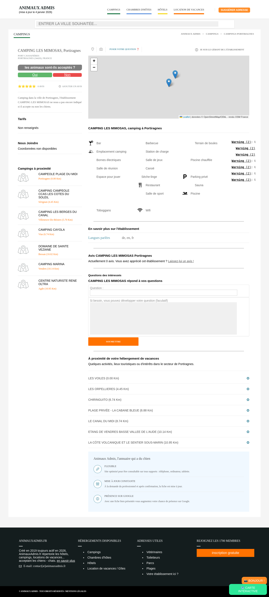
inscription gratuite (225, 553)
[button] (168, 83)
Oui (35, 75)
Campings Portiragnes (239, 34)
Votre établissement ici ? (162, 574)
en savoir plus (66, 560)
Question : (96, 288)
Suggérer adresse (234, 10)
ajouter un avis (72, 86)
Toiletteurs (153, 557)
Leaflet (185, 117)
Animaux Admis (36, 7)
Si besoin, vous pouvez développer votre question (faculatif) (129, 300)
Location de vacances (189, 9)
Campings (113, 9)
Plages (151, 568)
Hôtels (162, 9)
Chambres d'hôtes (139, 9)
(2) (241, 142)
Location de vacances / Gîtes (106, 568)
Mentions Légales (75, 591)
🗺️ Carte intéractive (248, 589)
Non (67, 75)
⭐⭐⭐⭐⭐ (27, 86)
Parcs (150, 563)
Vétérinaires (154, 552)
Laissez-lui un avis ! (181, 261)
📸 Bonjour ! (254, 580)
